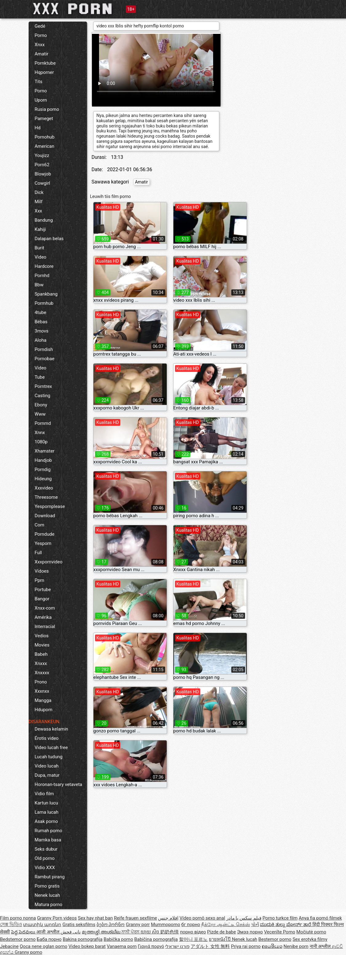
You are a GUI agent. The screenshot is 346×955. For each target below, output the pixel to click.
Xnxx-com (45, 608)
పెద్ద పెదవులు (23, 932)
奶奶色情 (169, 932)
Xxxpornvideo (49, 562)
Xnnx (40, 432)
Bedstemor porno (18, 939)
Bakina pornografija (82, 939)
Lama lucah (46, 812)
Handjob (43, 460)
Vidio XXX (45, 867)
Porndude (44, 534)
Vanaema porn (122, 946)
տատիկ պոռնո (42, 924)
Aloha (40, 340)
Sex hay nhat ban (95, 918)
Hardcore (44, 266)
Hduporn (44, 709)
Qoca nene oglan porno (43, 946)
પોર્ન (255, 924)
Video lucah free (51, 747)
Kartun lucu (46, 803)
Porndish (44, 349)
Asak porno (46, 821)
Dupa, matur (47, 775)
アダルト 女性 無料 (210, 946)
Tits (38, 81)
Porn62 (42, 164)
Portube (43, 589)
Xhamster (45, 451)
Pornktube (45, 63)
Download (45, 515)
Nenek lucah (47, 895)
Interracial (45, 626)
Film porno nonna (18, 918)
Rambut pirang (50, 877)
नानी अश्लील (321, 946)
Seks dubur (46, 849)
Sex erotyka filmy (309, 939)
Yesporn (43, 543)
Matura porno (48, 904)
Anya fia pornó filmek (320, 918)
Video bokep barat (87, 946)
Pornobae (44, 358)
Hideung (43, 479)
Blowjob (43, 174)
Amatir (42, 54)
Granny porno (28, 952)
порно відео (193, 932)
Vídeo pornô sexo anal (202, 918)
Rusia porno (47, 109)
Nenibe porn (296, 946)
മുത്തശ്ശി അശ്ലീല (101, 932)
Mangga (43, 700)
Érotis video (47, 738)
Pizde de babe (221, 932)
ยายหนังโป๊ (220, 939)
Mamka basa (48, 840)
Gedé (40, 26)
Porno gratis (47, 886)
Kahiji (40, 229)
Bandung (44, 220)
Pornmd (43, 423)
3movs (42, 331)
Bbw (39, 285)
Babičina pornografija (156, 939)
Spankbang (46, 294)
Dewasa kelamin (51, 729)
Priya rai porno (245, 946)
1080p (41, 442)
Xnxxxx (42, 672)
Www (40, 414)
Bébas (41, 321)
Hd (38, 128)
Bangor (42, 599)
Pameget (44, 118)
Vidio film (44, 793)
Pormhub (44, 303)
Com (39, 525)
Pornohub (45, 137)
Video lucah (47, 766)
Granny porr (138, 924)
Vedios (42, 636)
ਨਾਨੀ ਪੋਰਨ (131, 932)
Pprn (39, 580)
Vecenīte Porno (279, 932)
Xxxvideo (44, 488)
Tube (40, 377)
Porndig (43, 469)
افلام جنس (168, 918)
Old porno (45, 858)
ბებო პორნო (111, 924)
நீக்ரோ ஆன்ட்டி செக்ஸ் (225, 924)
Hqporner (44, 72)
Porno (41, 35)
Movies (42, 645)
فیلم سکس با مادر (243, 918)
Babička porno (118, 939)
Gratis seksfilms (78, 924)
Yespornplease (50, 506)
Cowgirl (42, 183)
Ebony (41, 405)
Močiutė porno (311, 932)
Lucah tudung (49, 757)
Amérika (43, 617)
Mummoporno (165, 924)
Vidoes (42, 571)
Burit (39, 248)
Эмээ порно (250, 932)
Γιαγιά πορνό (151, 946)
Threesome (46, 497)
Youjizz (42, 155)
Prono (41, 682)
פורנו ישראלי (177, 946)
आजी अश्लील (48, 932)
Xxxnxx (42, 691)
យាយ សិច (150, 932)
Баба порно (49, 939)
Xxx (38, 211)
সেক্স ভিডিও (11, 924)
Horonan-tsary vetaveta (58, 784)
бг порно (190, 924)
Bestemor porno (274, 939)
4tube (40, 312)
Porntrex (43, 386)
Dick (39, 192)
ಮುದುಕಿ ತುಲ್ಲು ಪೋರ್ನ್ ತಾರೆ (286, 924)
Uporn (41, 100)
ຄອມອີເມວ (272, 946)
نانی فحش (71, 932)
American (44, 146)
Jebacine (9, 946)
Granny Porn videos (57, 918)
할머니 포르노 (193, 939)
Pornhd (42, 275)
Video (40, 257)
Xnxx (40, 44)
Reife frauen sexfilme (135, 918)
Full (38, 552)
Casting (42, 395)
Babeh (41, 654)
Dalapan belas (49, 238)
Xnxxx (41, 663)
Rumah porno (48, 830)
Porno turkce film (280, 918)
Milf (39, 201)
